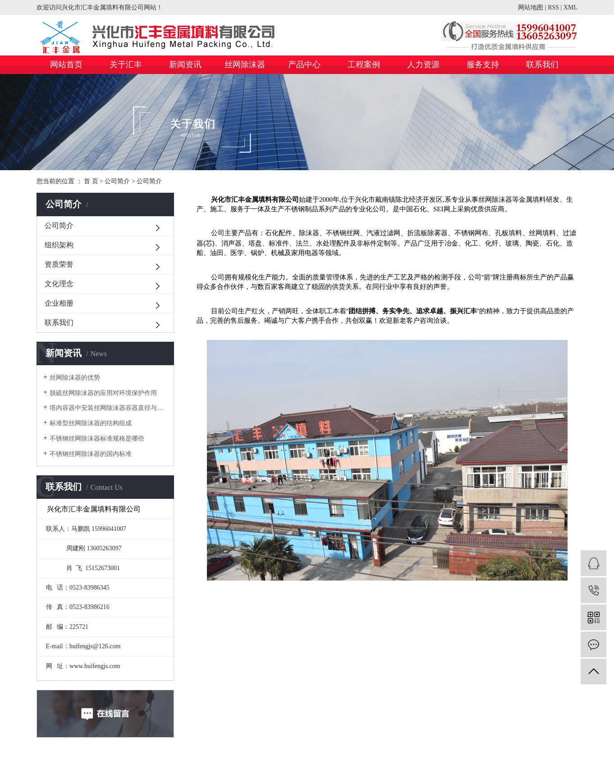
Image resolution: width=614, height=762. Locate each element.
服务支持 (483, 64)
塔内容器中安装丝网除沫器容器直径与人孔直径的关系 (108, 407)
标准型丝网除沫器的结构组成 (91, 423)
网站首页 (66, 64)
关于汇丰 (126, 64)
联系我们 (542, 64)
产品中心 (304, 64)
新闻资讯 (185, 64)
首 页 (91, 181)
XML (570, 7)
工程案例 (364, 64)
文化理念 (59, 284)
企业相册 (59, 303)
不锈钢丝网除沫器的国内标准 (91, 454)
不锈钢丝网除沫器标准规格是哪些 (97, 438)
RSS (553, 7)
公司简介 (117, 181)
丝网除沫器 (245, 64)
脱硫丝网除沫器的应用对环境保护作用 (103, 393)
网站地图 (530, 7)
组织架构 (59, 245)
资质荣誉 (59, 264)
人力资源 (423, 64)
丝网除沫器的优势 (75, 377)
